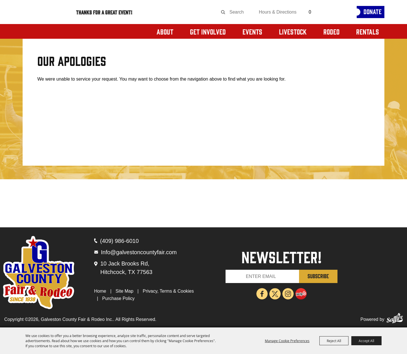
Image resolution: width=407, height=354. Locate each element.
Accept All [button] (366, 340)
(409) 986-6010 (119, 241)
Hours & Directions (277, 12)
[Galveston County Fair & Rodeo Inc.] (48, 25)
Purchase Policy (118, 298)
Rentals (367, 31)
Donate (372, 11)
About (165, 31)
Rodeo (331, 31)
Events (252, 31)
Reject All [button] (334, 340)
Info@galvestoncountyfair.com (139, 252)
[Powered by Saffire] (395, 319)
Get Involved (208, 31)
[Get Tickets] (335, 12)
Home (100, 291)
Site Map (124, 291)
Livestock (293, 31)
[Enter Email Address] (262, 276)
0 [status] (310, 12)
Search (223, 12)
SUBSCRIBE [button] (318, 276)
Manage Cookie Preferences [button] (287, 340)
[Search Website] (238, 12)
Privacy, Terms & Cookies (168, 291)
